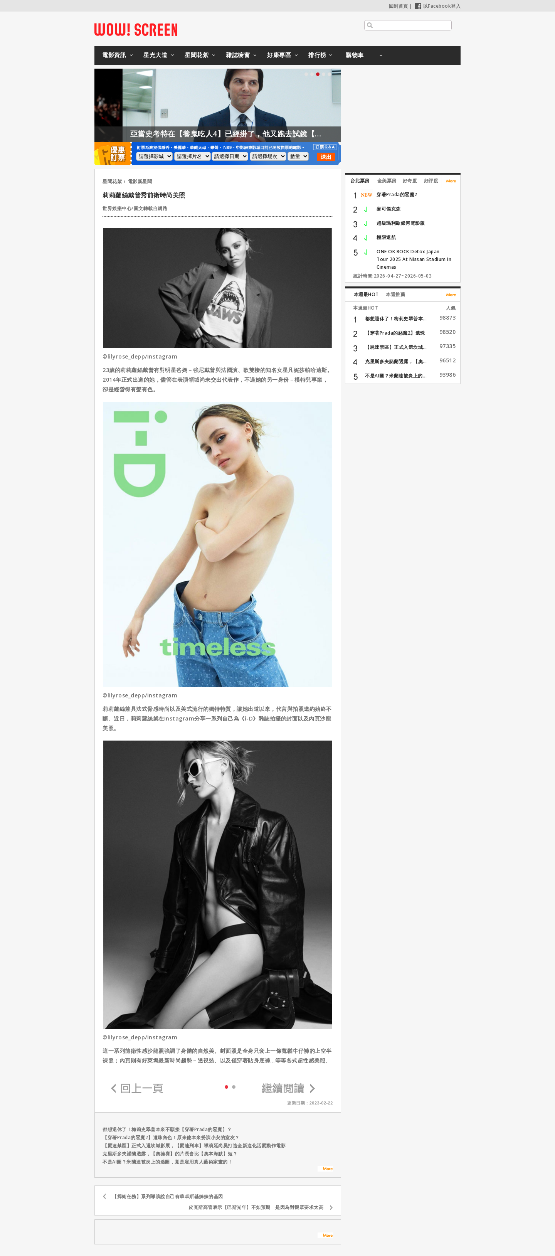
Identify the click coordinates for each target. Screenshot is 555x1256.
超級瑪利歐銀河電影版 (401, 223)
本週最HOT (366, 294)
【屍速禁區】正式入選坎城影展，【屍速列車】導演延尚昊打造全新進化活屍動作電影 (194, 1145)
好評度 (431, 180)
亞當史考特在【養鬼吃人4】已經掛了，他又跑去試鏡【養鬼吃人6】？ (261, 134)
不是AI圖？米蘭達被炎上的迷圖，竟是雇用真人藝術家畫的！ (167, 1161)
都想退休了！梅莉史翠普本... (396, 318)
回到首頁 (398, 6)
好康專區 (279, 55)
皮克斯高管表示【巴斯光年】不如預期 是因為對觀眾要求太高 (255, 1207)
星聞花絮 (197, 55)
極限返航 (386, 237)
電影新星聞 (140, 181)
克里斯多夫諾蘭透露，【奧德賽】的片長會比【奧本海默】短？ (170, 1153)
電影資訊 (114, 55)
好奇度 (410, 180)
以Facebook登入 (438, 6)
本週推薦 (395, 294)
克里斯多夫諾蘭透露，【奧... (396, 361)
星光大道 (155, 55)
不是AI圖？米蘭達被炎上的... (396, 375)
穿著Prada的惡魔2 (397, 194)
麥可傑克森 (389, 208)
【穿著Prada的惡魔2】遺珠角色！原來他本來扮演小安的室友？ (171, 1137)
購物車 (355, 55)
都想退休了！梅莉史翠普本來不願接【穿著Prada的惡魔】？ (167, 1129)
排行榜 (317, 55)
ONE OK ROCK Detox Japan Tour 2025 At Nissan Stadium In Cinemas (414, 259)
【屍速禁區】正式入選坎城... (396, 347)
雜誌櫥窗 (238, 55)
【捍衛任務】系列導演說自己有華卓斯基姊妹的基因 (167, 1196)
